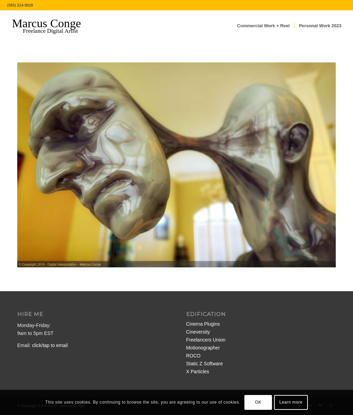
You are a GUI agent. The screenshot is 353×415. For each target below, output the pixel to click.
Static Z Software (204, 363)
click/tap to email (50, 345)
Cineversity (198, 332)
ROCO (193, 355)
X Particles (197, 371)
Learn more (290, 402)
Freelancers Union (205, 340)
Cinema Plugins (203, 324)
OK (258, 402)
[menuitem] (263, 25)
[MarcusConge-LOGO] (52, 25)
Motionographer (203, 347)
